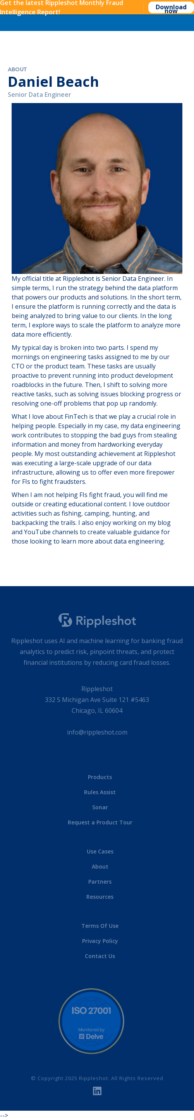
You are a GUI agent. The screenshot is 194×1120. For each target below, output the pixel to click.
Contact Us (100, 956)
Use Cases (100, 851)
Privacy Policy (100, 941)
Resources (99, 896)
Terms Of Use (99, 925)
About (17, 69)
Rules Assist (100, 792)
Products (100, 777)
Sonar (100, 807)
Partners (100, 881)
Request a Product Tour (100, 822)
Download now (171, 8)
